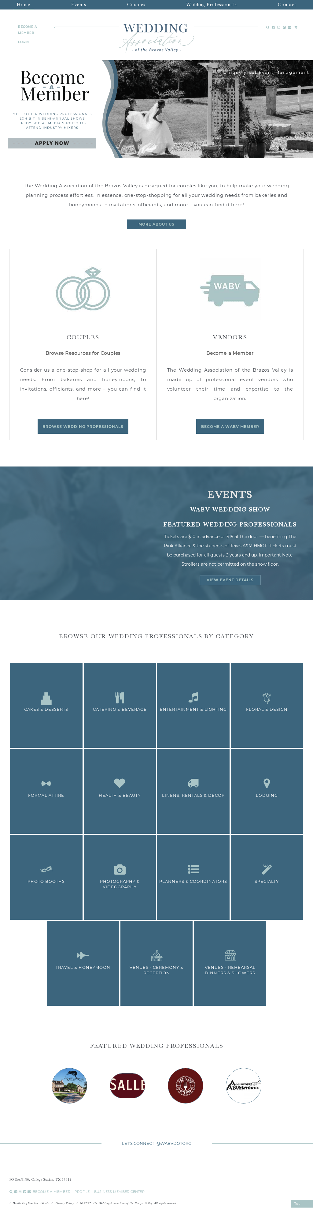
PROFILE (82, 1192)
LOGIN (23, 42)
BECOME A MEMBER (27, 30)
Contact (287, 4)
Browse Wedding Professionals (82, 426)
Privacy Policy (64, 1203)
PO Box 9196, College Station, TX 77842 (40, 1180)
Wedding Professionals (211, 4)
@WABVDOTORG (173, 1143)
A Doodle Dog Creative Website (29, 1203)
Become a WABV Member (230, 426)
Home (23, 4)
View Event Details (230, 580)
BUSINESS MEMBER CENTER (119, 1192)
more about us (156, 224)
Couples (136, 4)
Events (78, 4)
